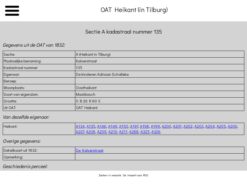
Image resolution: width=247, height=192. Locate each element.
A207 (80, 131)
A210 (112, 131)
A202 (188, 126)
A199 (155, 126)
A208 (90, 131)
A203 (198, 126)
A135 (91, 126)
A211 (123, 131)
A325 (145, 131)
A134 (80, 126)
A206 (232, 126)
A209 (102, 131)
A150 (123, 126)
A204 (210, 126)
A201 (177, 126)
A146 (101, 126)
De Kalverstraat (89, 150)
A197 (134, 126)
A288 (134, 131)
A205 (221, 126)
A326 (155, 131)
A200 (166, 126)
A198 (144, 126)
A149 (112, 126)
